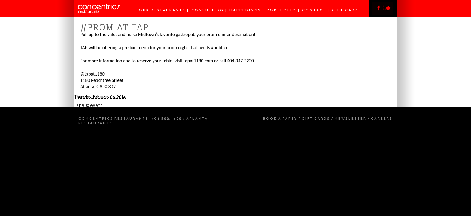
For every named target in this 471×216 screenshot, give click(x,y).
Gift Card (345, 10)
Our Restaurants (162, 10)
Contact (314, 10)
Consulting (207, 10)
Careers (382, 118)
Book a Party (280, 118)
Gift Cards (316, 118)
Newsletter (350, 118)
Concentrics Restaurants (113, 118)
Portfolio (281, 10)
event (96, 105)
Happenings (245, 10)
